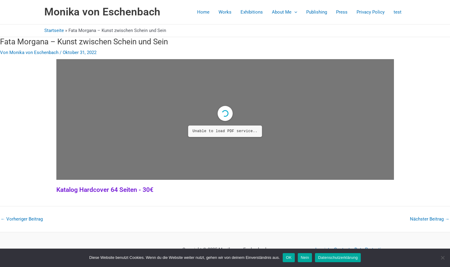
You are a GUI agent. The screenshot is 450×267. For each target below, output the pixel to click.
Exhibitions (252, 12)
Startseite (54, 30)
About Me (284, 12)
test (397, 12)
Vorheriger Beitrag (22, 219)
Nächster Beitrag (429, 219)
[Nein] (442, 258)
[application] (294, 12)
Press (342, 12)
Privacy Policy (371, 12)
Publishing (316, 12)
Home (203, 12)
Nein (305, 257)
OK (288, 257)
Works (225, 12)
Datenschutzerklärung (337, 257)
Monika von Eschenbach (102, 12)
